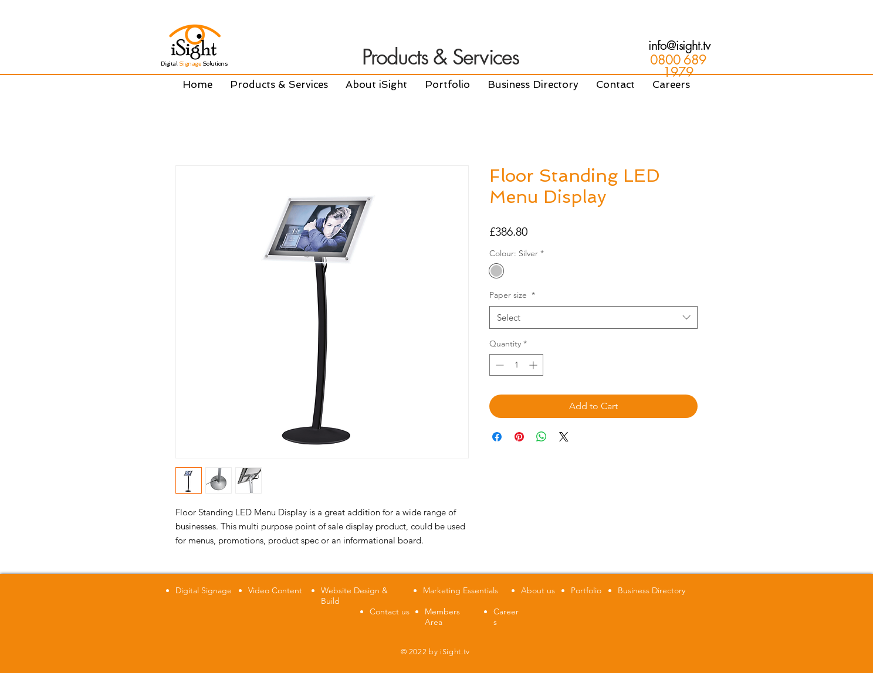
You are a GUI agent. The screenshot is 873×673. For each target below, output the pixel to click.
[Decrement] (498, 365)
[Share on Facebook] (497, 437)
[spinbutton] (516, 365)
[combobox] (593, 317)
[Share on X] (564, 437)
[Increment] (534, 365)
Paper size (512, 295)
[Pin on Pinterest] (519, 437)
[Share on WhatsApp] (541, 437)
